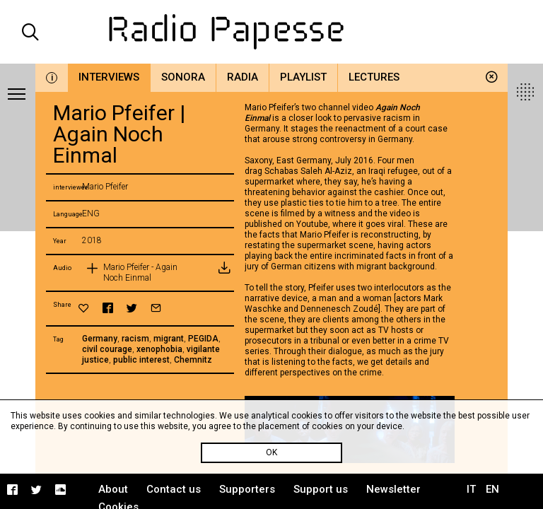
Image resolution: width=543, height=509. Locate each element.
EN (492, 489)
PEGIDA (203, 339)
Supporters (247, 489)
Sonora (183, 77)
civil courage (107, 349)
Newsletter (393, 489)
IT (471, 489)
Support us (320, 489)
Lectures (374, 77)
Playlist (303, 77)
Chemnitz (193, 360)
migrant (168, 339)
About (113, 489)
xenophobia (159, 349)
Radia (242, 77)
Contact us (173, 489)
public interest (141, 360)
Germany (99, 339)
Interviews (108, 77)
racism (135, 339)
